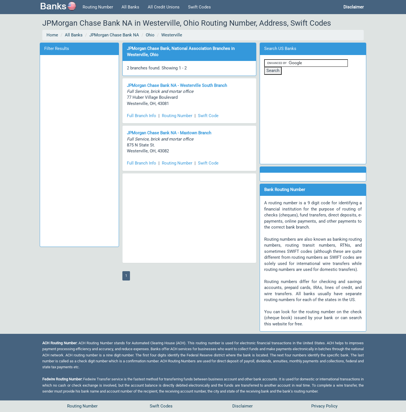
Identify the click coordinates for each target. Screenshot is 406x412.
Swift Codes (199, 7)
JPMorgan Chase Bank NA (114, 35)
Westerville (171, 35)
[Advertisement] (79, 150)
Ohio (150, 35)
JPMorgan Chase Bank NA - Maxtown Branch (169, 132)
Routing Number (98, 7)
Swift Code (208, 115)
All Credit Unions (164, 7)
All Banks (130, 7)
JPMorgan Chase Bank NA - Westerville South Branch (177, 85)
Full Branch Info (141, 115)
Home (52, 35)
